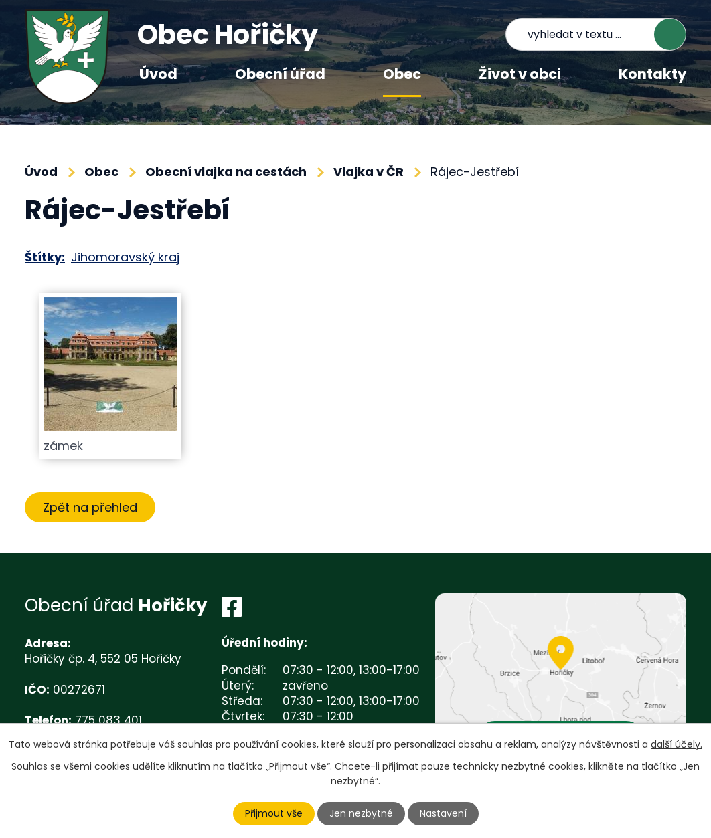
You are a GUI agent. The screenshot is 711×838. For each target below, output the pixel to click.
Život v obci (520, 74)
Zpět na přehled (90, 507)
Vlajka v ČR (368, 171)
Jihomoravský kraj (125, 257)
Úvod (158, 74)
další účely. (676, 744)
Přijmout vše (274, 813)
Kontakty (652, 74)
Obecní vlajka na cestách (226, 171)
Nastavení (443, 813)
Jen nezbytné (361, 813)
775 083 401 (108, 720)
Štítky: (45, 257)
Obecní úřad (280, 74)
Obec (402, 74)
